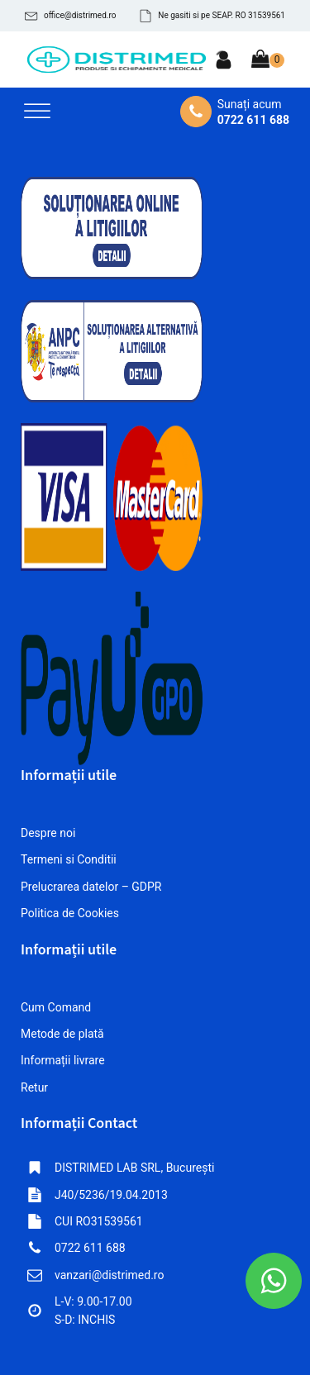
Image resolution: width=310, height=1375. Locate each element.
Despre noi (48, 833)
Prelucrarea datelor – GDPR (91, 886)
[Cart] (267, 60)
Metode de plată (62, 1033)
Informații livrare (63, 1060)
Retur (34, 1087)
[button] (70, 15)
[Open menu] (37, 111)
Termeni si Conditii (69, 859)
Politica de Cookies (70, 913)
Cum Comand (56, 1007)
